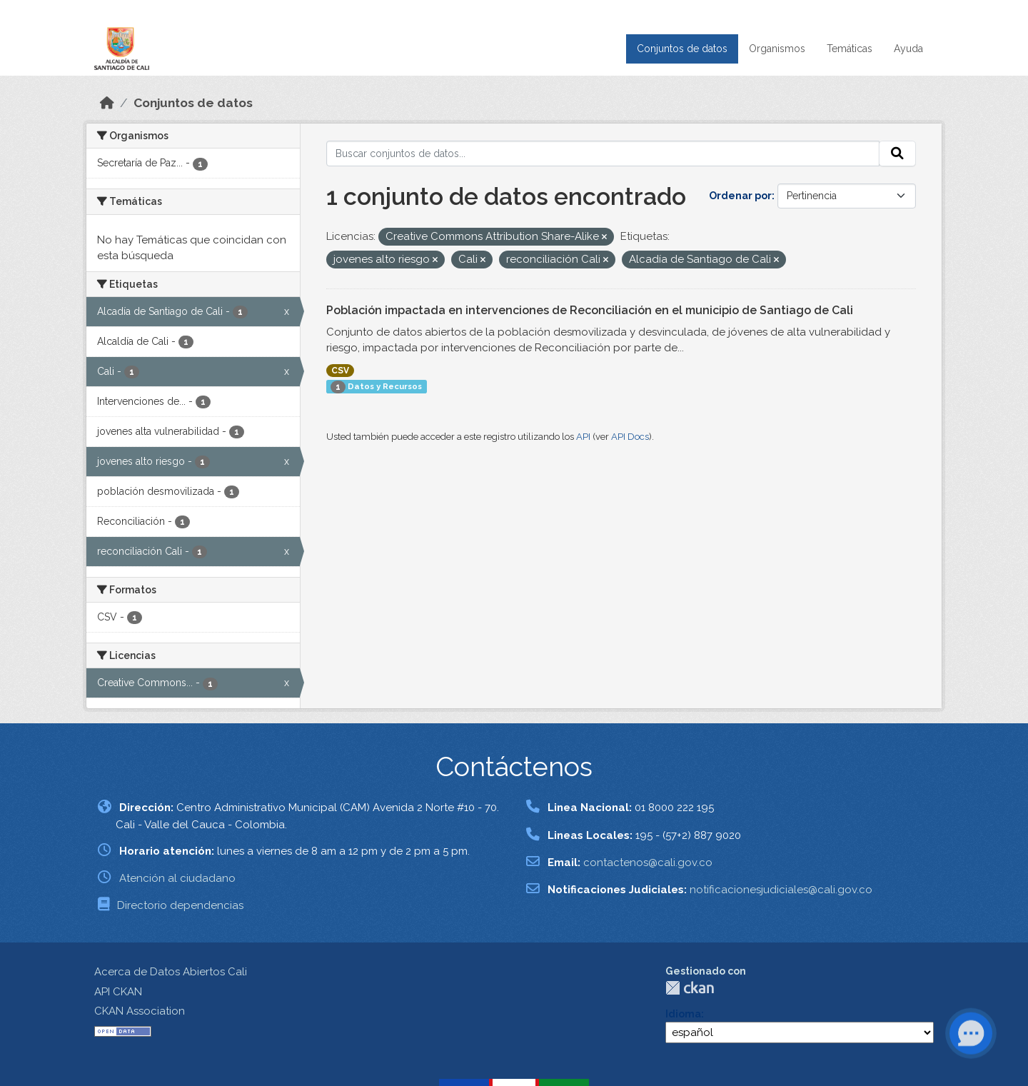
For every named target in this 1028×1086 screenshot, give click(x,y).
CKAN (689, 987)
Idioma (683, 1014)
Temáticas (849, 48)
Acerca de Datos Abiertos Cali (170, 971)
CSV (340, 371)
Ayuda (908, 48)
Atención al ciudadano (177, 878)
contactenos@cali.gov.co (647, 862)
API (583, 436)
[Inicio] (107, 103)
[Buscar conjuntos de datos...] (603, 153)
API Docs (630, 436)
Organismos (777, 48)
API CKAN (118, 991)
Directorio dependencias (180, 905)
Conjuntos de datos (682, 48)
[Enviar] (897, 153)
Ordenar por (740, 195)
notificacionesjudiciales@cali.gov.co (781, 889)
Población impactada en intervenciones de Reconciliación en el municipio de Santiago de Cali (589, 310)
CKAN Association (139, 1011)
